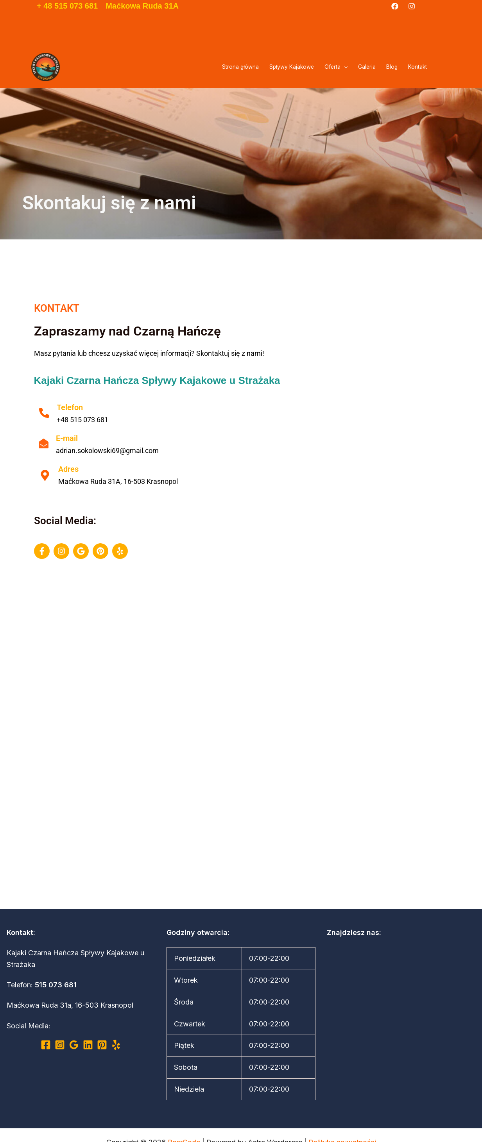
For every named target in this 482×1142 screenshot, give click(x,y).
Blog (392, 67)
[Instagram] (411, 6)
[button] (344, 67)
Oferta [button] (336, 67)
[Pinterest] (102, 1045)
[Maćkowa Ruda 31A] (241, 761)
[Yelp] (116, 1045)
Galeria (367, 67)
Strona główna (240, 67)
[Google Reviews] (74, 1045)
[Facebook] (394, 6)
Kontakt (417, 67)
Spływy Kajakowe (291, 67)
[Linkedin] (88, 1045)
